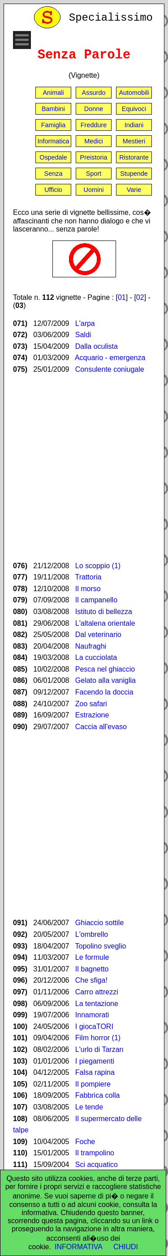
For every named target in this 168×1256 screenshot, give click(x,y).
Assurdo (94, 92)
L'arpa (85, 323)
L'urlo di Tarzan (99, 1049)
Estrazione (92, 715)
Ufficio (53, 189)
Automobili (134, 92)
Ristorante (134, 157)
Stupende (134, 173)
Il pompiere (93, 1084)
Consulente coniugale (109, 369)
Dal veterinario (98, 634)
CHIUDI (125, 1247)
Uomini (94, 189)
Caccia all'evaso (101, 726)
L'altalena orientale (105, 623)
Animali (53, 92)
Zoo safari (91, 704)
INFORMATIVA (79, 1247)
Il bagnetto (92, 969)
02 (140, 297)
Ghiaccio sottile (99, 922)
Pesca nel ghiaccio (105, 669)
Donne (93, 108)
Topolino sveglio (100, 946)
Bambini (53, 108)
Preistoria (94, 157)
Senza (53, 173)
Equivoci (134, 108)
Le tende (89, 1107)
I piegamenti (94, 1061)
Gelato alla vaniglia (105, 680)
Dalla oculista (96, 346)
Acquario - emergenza (110, 357)
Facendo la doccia (104, 692)
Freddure (94, 125)
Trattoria (88, 577)
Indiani (134, 125)
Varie (134, 189)
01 (122, 297)
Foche (85, 1141)
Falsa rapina (95, 1072)
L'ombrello (91, 934)
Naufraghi (90, 646)
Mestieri (134, 141)
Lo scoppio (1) (98, 566)
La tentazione (96, 1003)
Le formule (92, 957)
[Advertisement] (84, 467)
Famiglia (53, 125)
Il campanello (96, 600)
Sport (93, 173)
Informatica (53, 141)
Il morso (88, 588)
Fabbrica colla (97, 1095)
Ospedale (53, 157)
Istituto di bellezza (103, 611)
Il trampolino (94, 1153)
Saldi (83, 334)
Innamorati (92, 1015)
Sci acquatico (96, 1164)
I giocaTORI (94, 1026)
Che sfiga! (91, 980)
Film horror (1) (98, 1038)
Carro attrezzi (96, 992)
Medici (93, 141)
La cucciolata (96, 657)
